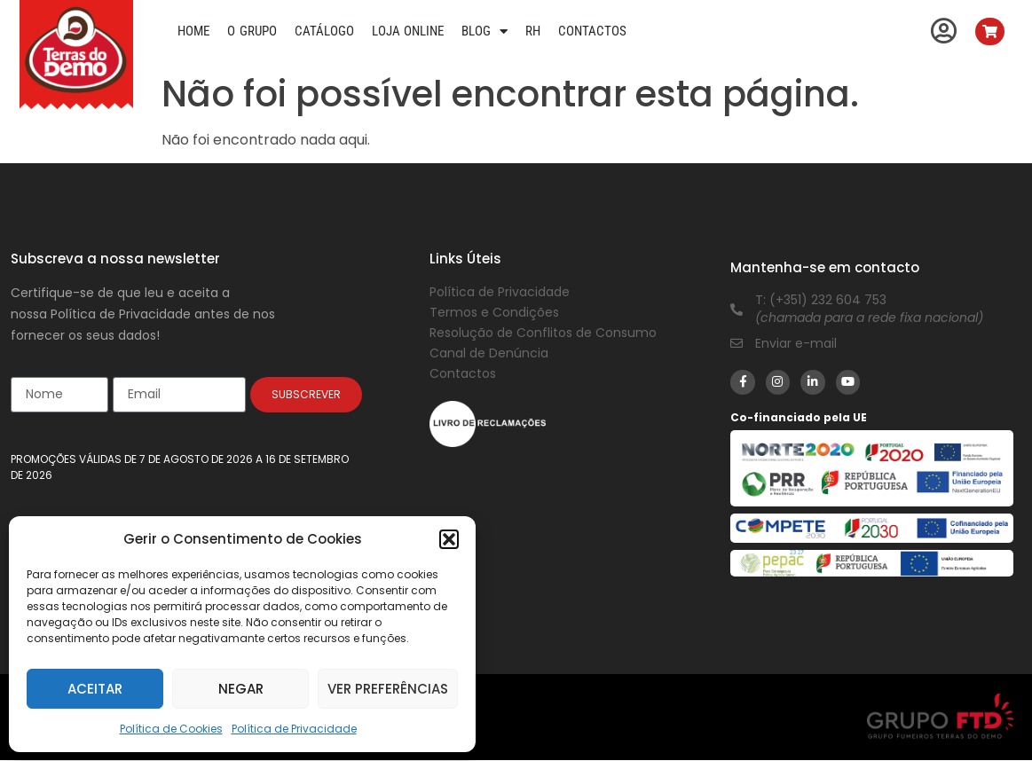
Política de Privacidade (294, 728)
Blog (484, 31)
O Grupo (252, 31)
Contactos (592, 31)
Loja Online (408, 31)
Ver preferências (387, 688)
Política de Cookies (171, 728)
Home (193, 31)
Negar (241, 688)
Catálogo (324, 31)
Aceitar (94, 688)
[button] (449, 539)
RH (532, 31)
